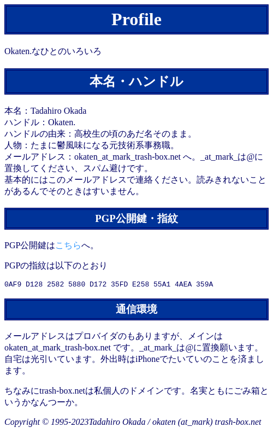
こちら (68, 245)
